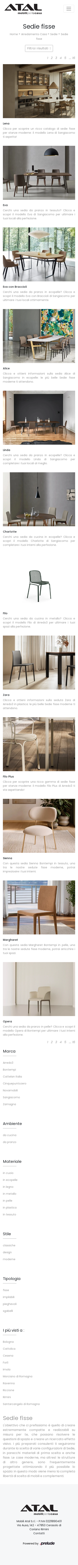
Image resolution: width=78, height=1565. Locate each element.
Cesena (8, 1356)
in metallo (9, 1194)
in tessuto (9, 1214)
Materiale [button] (12, 1161)
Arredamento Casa (34, 34)
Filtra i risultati (39, 48)
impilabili (8, 1297)
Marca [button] (9, 1051)
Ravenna (9, 1383)
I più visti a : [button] (13, 1330)
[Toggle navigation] (68, 8)
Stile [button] (7, 1234)
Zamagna (9, 1104)
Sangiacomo (11, 1097)
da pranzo (9, 1142)
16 (73, 58)
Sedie (54, 34)
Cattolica (9, 1349)
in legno (8, 1187)
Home (14, 34)
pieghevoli (10, 1304)
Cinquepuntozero (14, 1083)
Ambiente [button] (12, 1123)
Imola (6, 1369)
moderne (9, 1259)
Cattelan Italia (12, 1076)
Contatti (39, 1533)
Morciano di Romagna (17, 1376)
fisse (6, 1290)
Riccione (8, 1390)
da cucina (9, 1135)
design (7, 1252)
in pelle (7, 1201)
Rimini (7, 1397)
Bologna (8, 1342)
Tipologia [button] (12, 1278)
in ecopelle (10, 1180)
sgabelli (8, 1311)
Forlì (5, 1362)
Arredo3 (8, 1063)
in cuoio (8, 1173)
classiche (9, 1245)
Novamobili (10, 1090)
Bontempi (9, 1070)
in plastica (10, 1207)
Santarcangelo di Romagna (21, 1404)
